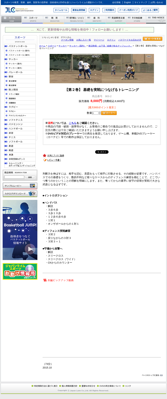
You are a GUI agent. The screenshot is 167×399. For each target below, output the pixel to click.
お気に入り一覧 (83, 40)
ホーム (11, 19)
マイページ (99, 40)
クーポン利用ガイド (128, 10)
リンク (126, 386)
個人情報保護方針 (67, 386)
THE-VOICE (156, 19)
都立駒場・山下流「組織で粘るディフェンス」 (110, 46)
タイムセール (61, 10)
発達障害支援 (116, 19)
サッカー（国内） (77, 46)
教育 (53, 19)
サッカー (62, 46)
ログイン (94, 10)
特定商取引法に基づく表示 (44, 386)
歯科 (95, 19)
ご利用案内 (109, 10)
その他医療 (136, 19)
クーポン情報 (67, 40)
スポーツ (32, 19)
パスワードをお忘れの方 (129, 40)
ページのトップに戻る (83, 375)
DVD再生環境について (109, 386)
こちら (73, 123)
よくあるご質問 (150, 10)
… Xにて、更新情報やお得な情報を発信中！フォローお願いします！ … (79, 29)
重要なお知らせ (86, 386)
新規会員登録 (79, 10)
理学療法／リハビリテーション (74, 19)
